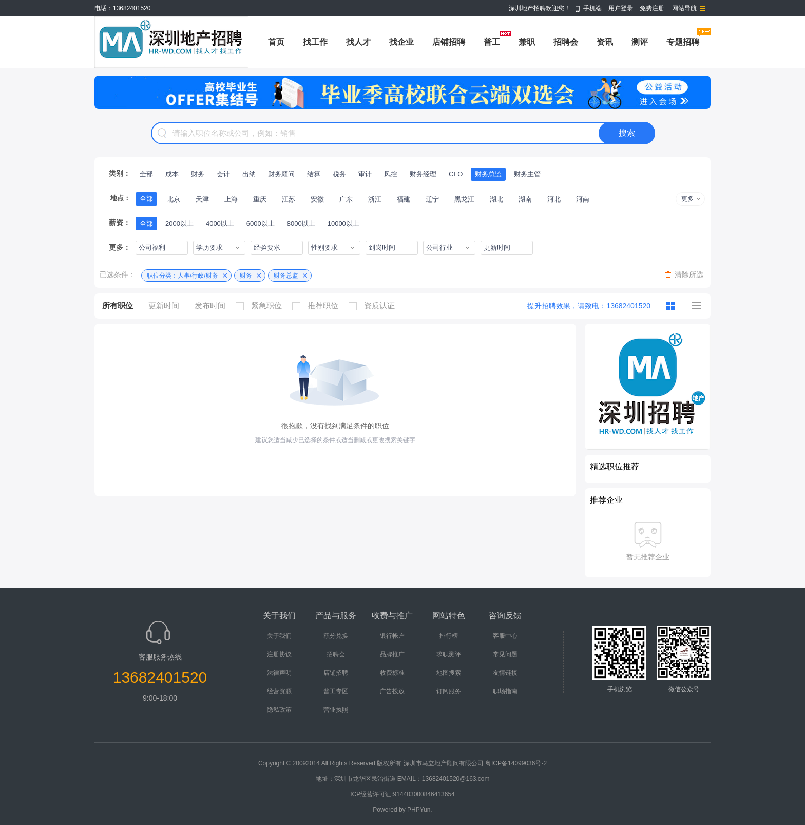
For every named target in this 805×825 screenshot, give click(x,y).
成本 (172, 174)
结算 (313, 174)
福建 (403, 199)
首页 (276, 42)
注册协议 (279, 654)
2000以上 (179, 223)
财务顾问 (281, 174)
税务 (339, 174)
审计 (365, 174)
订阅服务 (448, 691)
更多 (687, 199)
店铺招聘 (448, 42)
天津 (202, 199)
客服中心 (505, 635)
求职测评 (448, 654)
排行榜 (448, 635)
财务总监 (488, 174)
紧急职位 (261, 305)
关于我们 (279, 635)
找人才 (358, 42)
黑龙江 (464, 199)
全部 (146, 174)
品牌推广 (392, 654)
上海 (231, 199)
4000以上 (220, 223)
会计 (223, 174)
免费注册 (652, 8)
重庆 (259, 199)
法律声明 (279, 672)
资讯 (605, 42)
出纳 (249, 174)
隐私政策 (279, 709)
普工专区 (335, 691)
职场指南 (505, 691)
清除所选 (689, 274)
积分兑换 (335, 635)
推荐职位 (317, 305)
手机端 (592, 8)
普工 (492, 42)
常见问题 (505, 654)
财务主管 (527, 174)
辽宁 (432, 199)
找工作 (315, 42)
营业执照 (335, 709)
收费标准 (392, 672)
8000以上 (301, 223)
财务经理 (423, 174)
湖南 (525, 199)
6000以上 (260, 223)
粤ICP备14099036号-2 (516, 763)
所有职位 (117, 305)
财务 (197, 174)
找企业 (401, 42)
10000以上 (343, 223)
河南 (582, 199)
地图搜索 (448, 672)
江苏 (288, 199)
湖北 (496, 199)
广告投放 (392, 691)
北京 (173, 199)
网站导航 (684, 8)
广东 (346, 199)
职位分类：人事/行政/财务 (182, 275)
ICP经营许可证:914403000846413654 (402, 794)
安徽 (317, 199)
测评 (639, 42)
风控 (390, 174)
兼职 (527, 42)
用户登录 (620, 8)
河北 (554, 199)
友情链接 (505, 672)
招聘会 (565, 42)
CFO (456, 174)
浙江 (374, 199)
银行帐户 (392, 635)
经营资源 (279, 691)
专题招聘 (682, 42)
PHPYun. (419, 809)
